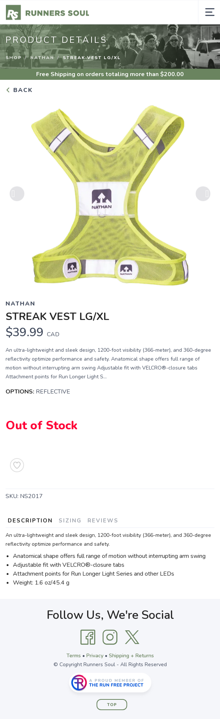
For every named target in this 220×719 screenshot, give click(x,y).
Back (19, 90)
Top (112, 705)
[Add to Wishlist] (17, 465)
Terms (73, 655)
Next (203, 196)
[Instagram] (110, 637)
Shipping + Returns (131, 655)
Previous (17, 196)
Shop (14, 58)
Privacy (94, 655)
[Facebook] (88, 637)
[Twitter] (132, 637)
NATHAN (42, 58)
